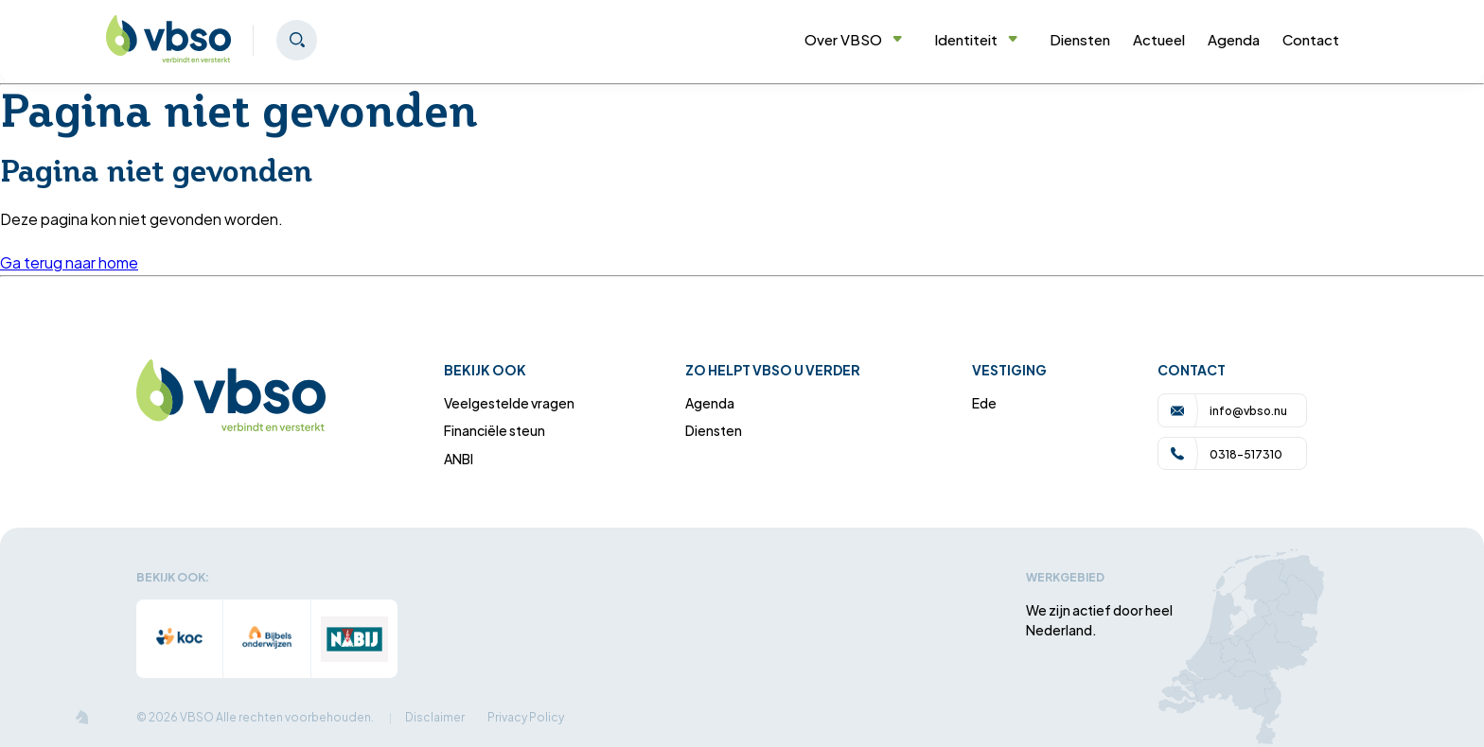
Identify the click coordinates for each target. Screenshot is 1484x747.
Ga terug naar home (69, 262)
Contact (1310, 38)
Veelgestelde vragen (509, 402)
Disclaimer (435, 716)
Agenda (1234, 38)
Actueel (1159, 38)
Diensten (1080, 38)
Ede (984, 402)
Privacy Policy (525, 716)
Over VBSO (853, 38)
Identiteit (975, 38)
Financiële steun (494, 430)
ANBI (458, 458)
